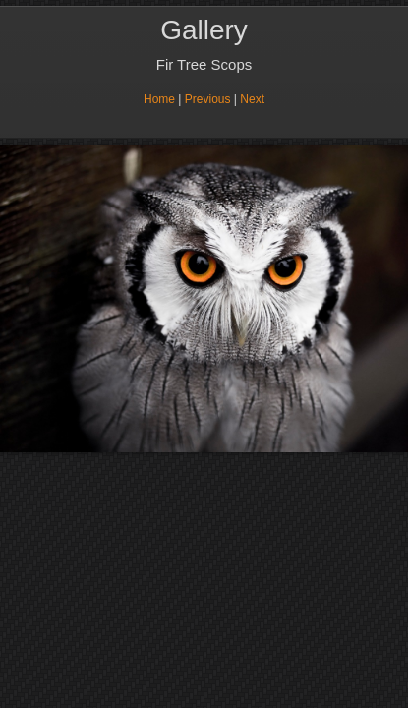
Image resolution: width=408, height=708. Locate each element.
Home (159, 99)
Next (252, 99)
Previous (208, 99)
